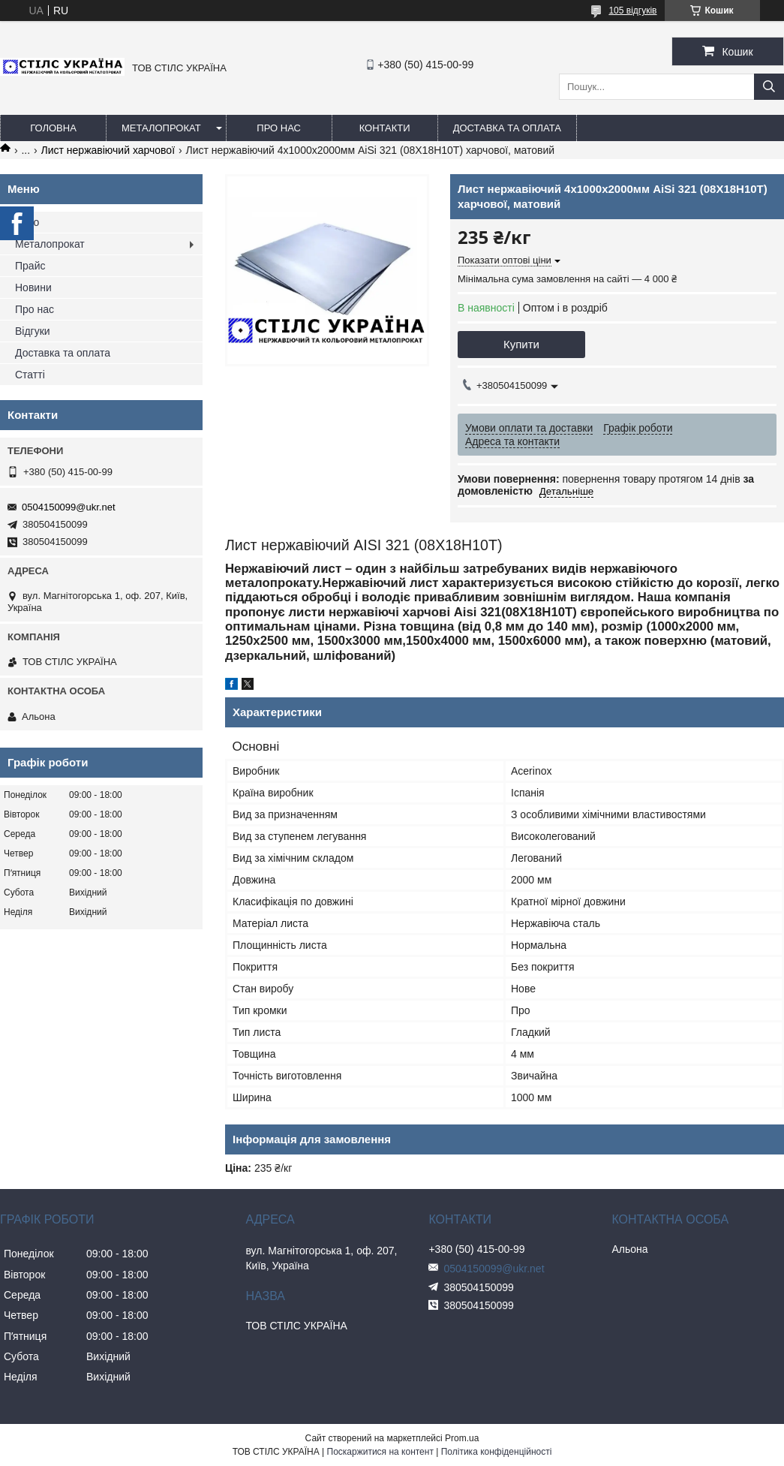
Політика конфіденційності (496, 1451)
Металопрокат (161, 128)
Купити (521, 344)
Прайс (30, 266)
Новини (33, 287)
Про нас (279, 128)
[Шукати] (769, 87)
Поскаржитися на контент (380, 1451)
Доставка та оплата (507, 128)
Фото (27, 222)
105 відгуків (632, 10)
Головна (53, 128)
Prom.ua (462, 1438)
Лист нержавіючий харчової (108, 150)
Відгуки (32, 331)
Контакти (384, 128)
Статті (30, 375)
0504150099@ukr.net (69, 507)
